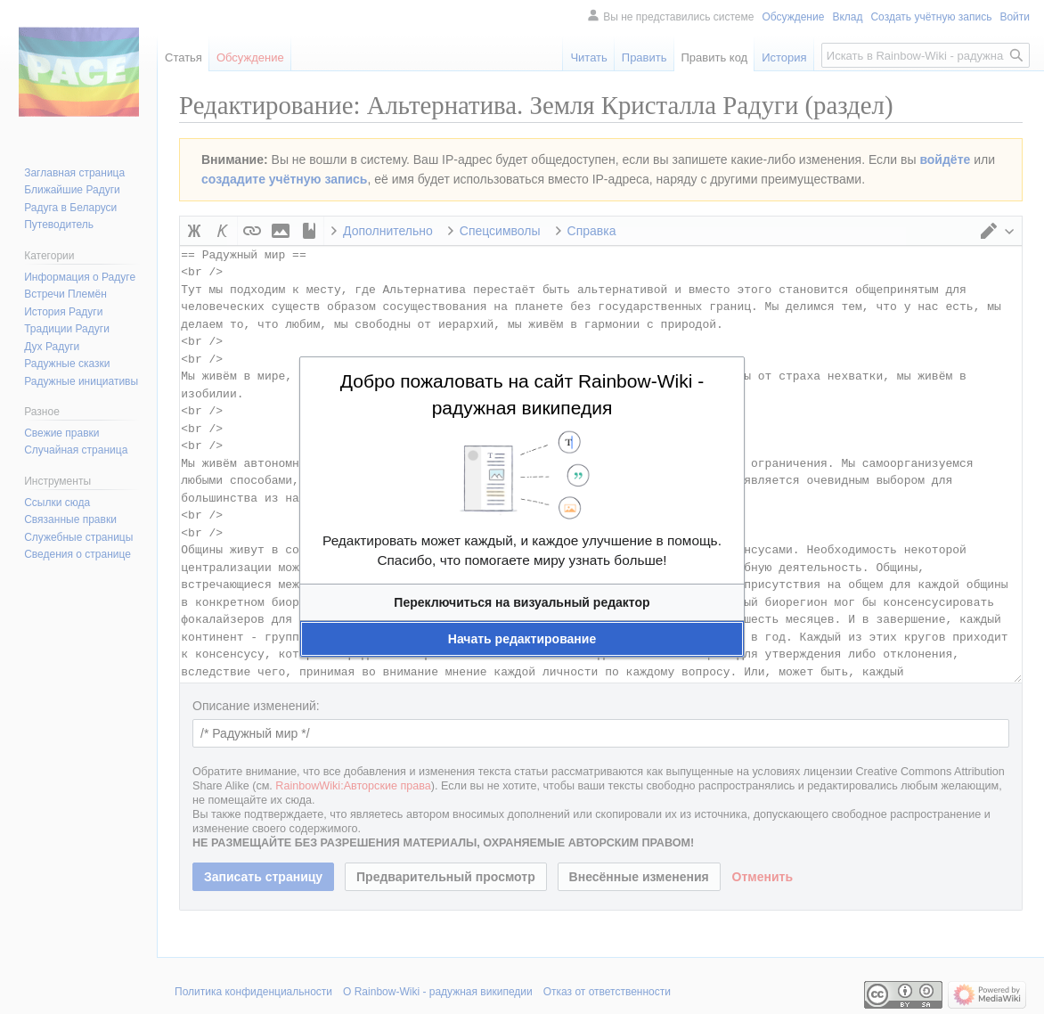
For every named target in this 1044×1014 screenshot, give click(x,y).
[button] (522, 602)
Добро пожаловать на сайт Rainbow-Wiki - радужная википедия (522, 394)
